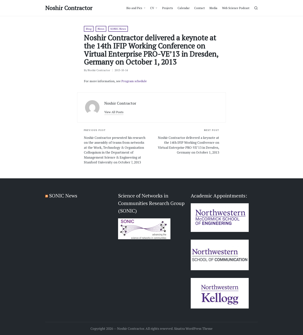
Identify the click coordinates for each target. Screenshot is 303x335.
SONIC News (118, 29)
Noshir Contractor (68, 8)
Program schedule (134, 81)
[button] (113, 112)
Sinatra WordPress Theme (193, 328)
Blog (89, 29)
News (101, 29)
